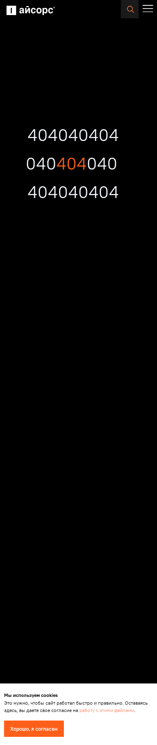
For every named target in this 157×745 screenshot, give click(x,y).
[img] (31, 10)
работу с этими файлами (106, 710)
